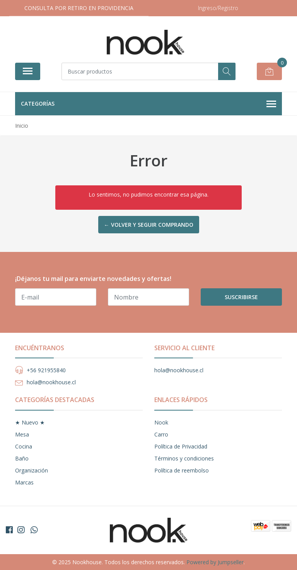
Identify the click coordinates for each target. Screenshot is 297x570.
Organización (31, 470)
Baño (22, 458)
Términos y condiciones (184, 458)
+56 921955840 (46, 370)
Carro (161, 434)
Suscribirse (241, 297)
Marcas (24, 482)
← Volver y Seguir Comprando (148, 224)
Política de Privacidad (180, 446)
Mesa (22, 434)
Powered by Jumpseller (215, 562)
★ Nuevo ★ (30, 422)
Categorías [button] (148, 104)
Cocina (23, 446)
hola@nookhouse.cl (51, 382)
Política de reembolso (181, 470)
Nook (161, 422)
